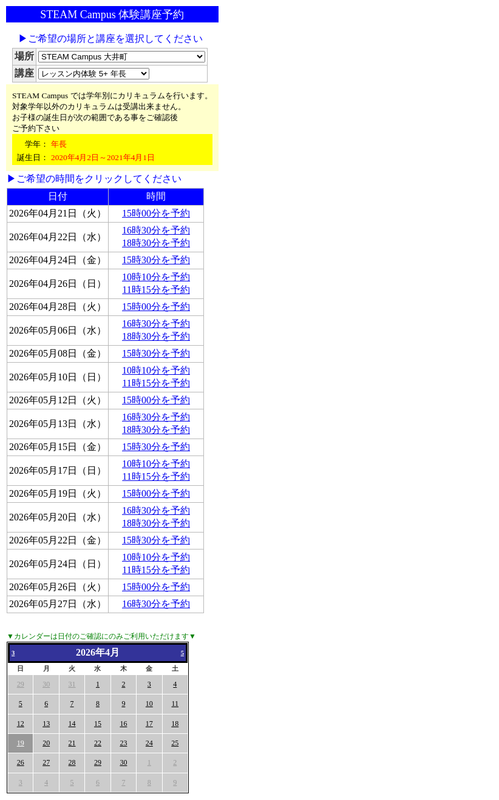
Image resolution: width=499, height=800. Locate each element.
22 (97, 743)
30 (46, 684)
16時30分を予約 (156, 230)
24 (149, 743)
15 (97, 723)
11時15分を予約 (155, 289)
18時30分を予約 (156, 243)
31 (72, 684)
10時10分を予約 (156, 277)
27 (46, 762)
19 (20, 743)
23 (123, 743)
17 (149, 723)
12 (20, 723)
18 (174, 723)
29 (20, 684)
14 (72, 723)
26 (20, 762)
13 (46, 723)
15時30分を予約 (156, 260)
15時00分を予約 (156, 213)
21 (72, 743)
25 (174, 743)
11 (174, 703)
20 (46, 743)
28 (72, 762)
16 (123, 723)
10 (149, 703)
